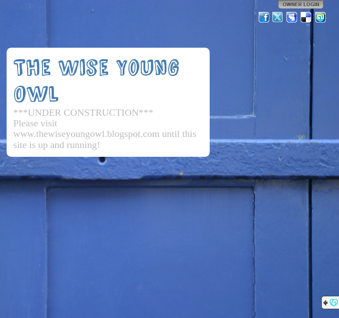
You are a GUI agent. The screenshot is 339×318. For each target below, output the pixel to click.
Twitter (278, 17)
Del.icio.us (306, 17)
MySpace (292, 17)
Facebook (264, 17)
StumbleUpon (320, 17)
